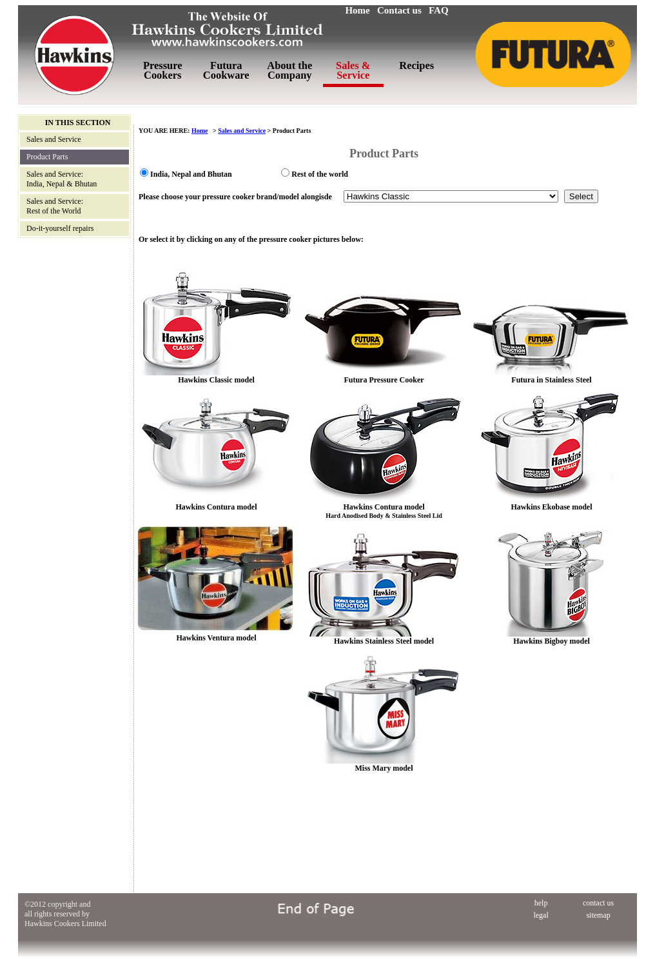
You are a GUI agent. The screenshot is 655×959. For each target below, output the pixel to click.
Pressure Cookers (162, 70)
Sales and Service (53, 139)
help (541, 902)
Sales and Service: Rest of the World (54, 206)
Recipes (416, 65)
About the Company (289, 70)
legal (540, 915)
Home (357, 10)
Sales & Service (353, 70)
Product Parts (47, 156)
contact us (598, 902)
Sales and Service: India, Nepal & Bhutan (61, 179)
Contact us (399, 10)
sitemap (598, 915)
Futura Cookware (226, 70)
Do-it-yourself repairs (59, 228)
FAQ (439, 10)
